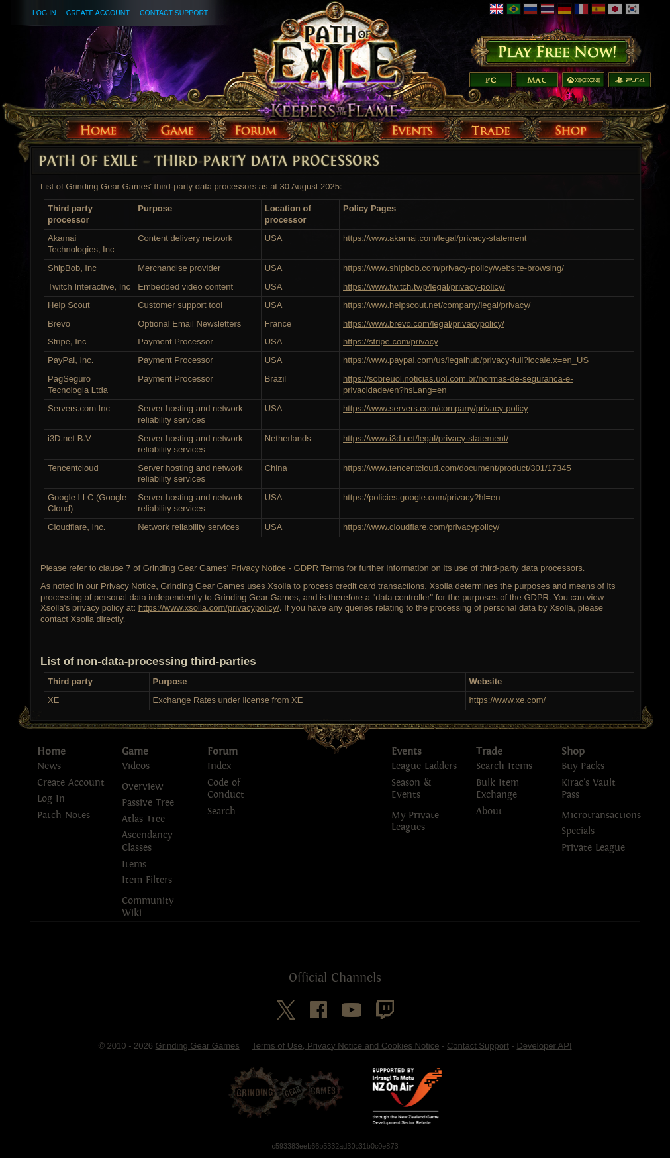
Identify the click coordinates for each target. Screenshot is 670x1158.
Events (406, 751)
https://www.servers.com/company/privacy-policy (435, 408)
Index (219, 766)
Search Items (504, 766)
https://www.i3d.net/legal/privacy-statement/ (425, 438)
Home (51, 751)
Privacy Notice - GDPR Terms (287, 568)
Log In (44, 13)
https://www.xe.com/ (507, 700)
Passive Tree (148, 802)
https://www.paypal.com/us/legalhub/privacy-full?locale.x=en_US (466, 360)
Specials (578, 831)
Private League (593, 847)
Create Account (98, 13)
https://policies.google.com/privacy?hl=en (421, 497)
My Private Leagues (415, 821)
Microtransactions (601, 815)
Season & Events (411, 789)
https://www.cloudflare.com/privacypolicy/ (421, 527)
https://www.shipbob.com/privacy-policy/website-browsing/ (453, 268)
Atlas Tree (143, 819)
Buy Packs (582, 766)
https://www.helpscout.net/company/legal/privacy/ (436, 305)
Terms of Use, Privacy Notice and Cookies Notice (345, 1046)
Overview (142, 786)
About (489, 811)
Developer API (543, 1046)
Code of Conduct (225, 789)
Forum (222, 751)
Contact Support (174, 13)
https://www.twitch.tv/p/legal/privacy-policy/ (424, 286)
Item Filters (147, 880)
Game (135, 751)
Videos (136, 766)
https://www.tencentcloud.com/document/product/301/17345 (457, 468)
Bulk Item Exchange (497, 789)
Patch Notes (63, 815)
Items (134, 864)
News (49, 766)
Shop (573, 751)
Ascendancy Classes (147, 841)
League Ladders (424, 766)
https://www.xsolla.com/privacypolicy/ (208, 608)
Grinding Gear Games (198, 1046)
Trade (489, 751)
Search (221, 811)
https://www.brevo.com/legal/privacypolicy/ (423, 324)
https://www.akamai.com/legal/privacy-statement (434, 238)
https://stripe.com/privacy (390, 341)
